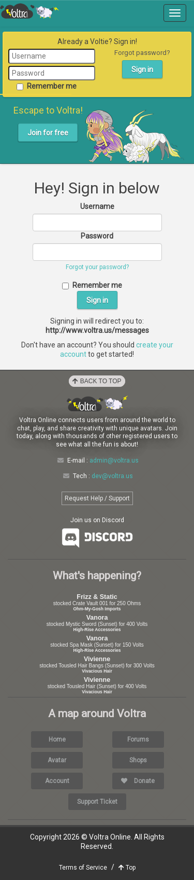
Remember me (47, 86)
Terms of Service (83, 867)
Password (97, 236)
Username (97, 206)
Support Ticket (97, 801)
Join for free (47, 133)
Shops (138, 760)
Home (57, 739)
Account (57, 781)
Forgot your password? (97, 267)
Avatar (57, 760)
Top (127, 867)
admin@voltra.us (114, 460)
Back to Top (96, 381)
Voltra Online (29, 11)
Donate (138, 781)
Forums (138, 739)
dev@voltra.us (112, 476)
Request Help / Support (97, 498)
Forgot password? (142, 53)
